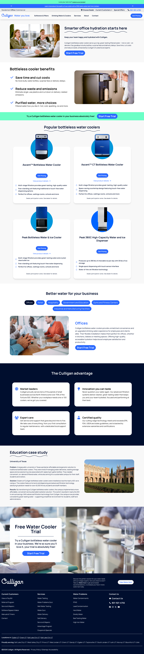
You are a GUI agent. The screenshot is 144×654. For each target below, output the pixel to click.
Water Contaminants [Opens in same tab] (80, 598)
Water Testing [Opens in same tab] (42, 598)
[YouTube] (119, 607)
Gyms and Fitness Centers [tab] (105, 302)
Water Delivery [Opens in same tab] (42, 614)
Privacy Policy (36, 650)
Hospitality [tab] (53, 302)
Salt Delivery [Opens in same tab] (42, 618)
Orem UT (23, 637)
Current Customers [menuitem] (104, 10)
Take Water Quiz (126, 582)
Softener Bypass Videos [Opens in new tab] (10, 610)
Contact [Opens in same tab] (5, 618)
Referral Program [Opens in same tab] (8, 602)
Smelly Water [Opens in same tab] (78, 614)
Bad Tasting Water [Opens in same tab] (79, 618)
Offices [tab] (29, 302)
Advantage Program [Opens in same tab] (44, 626)
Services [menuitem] (77, 16)
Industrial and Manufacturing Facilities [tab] (72, 308)
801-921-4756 (134, 10)
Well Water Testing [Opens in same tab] (44, 606)
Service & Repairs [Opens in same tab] (8, 606)
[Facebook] (110, 607)
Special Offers (119, 10)
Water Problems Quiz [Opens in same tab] (45, 602)
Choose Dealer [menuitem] (87, 10)
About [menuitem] (86, 16)
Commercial (20, 10)
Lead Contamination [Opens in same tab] (80, 606)
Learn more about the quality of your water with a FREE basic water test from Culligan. (72, 6)
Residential (6, 10)
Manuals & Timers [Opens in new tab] (8, 614)
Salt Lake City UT (33, 637)
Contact (95, 16)
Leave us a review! (78, 2)
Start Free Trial (74, 53)
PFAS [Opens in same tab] (75, 602)
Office (13, 10)
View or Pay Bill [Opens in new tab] (7, 598)
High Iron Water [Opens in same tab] (78, 622)
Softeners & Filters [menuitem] (41, 16)
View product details (41, 181)
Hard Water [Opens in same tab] (77, 610)
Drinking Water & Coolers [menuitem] (61, 16)
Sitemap (45, 650)
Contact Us (117, 598)
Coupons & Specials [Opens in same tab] (44, 630)
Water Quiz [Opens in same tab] (41, 610)
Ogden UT (15, 637)
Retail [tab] (40, 302)
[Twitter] (116, 607)
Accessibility (53, 650)
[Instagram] (113, 607)
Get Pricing (136, 16)
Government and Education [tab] (75, 302)
